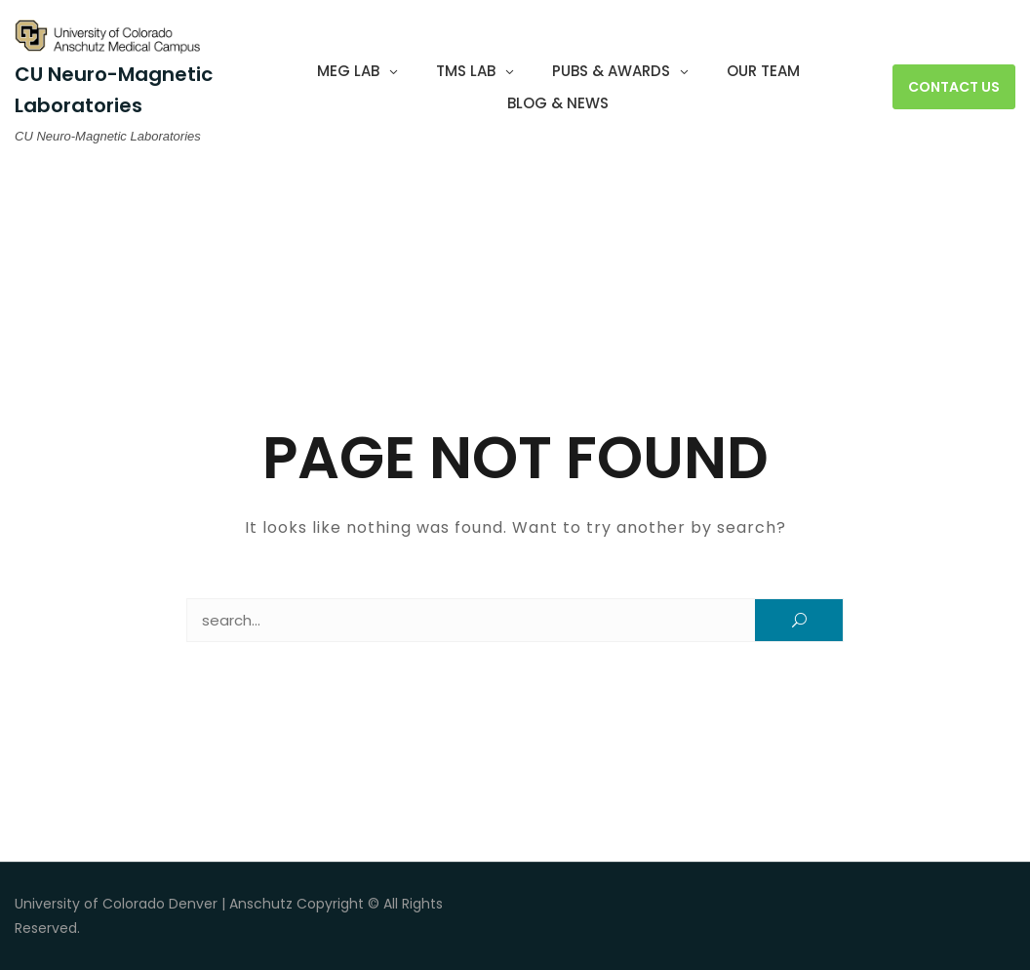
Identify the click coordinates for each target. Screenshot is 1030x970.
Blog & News (558, 103)
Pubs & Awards (611, 71)
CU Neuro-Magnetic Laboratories (114, 89)
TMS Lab (465, 71)
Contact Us (954, 87)
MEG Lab (348, 71)
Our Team (763, 71)
